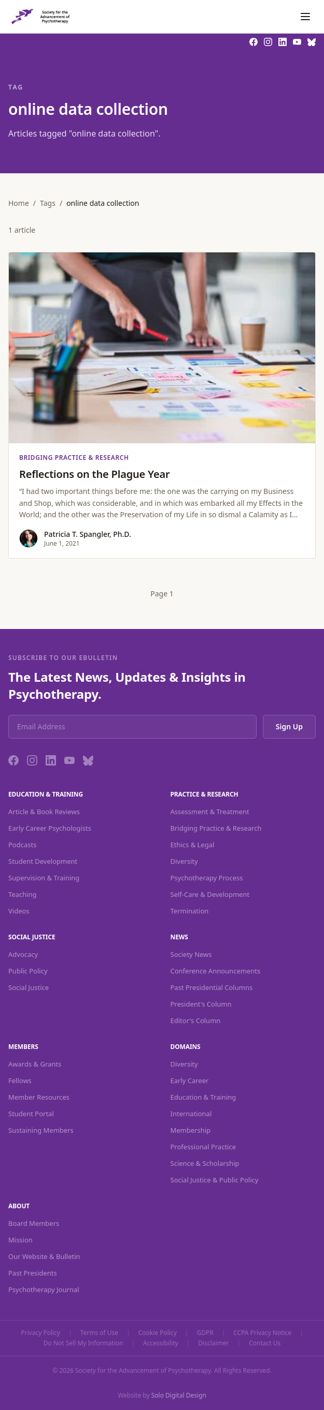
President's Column (201, 1004)
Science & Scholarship (205, 1163)
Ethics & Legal (193, 844)
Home (18, 203)
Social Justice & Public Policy (215, 1179)
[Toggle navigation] (305, 16)
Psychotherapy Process (207, 877)
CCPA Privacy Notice (262, 1333)
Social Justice (28, 987)
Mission (20, 1239)
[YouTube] (69, 760)
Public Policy (28, 971)
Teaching (22, 894)
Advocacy (23, 954)
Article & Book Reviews (44, 811)
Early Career (190, 1080)
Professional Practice (203, 1146)
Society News (191, 954)
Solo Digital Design (178, 1395)
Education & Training (203, 1097)
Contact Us (264, 1343)
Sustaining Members (41, 1130)
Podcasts (22, 844)
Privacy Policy (40, 1333)
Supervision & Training (43, 877)
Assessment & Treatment (210, 811)
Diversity (184, 861)
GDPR (204, 1333)
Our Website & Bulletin (44, 1256)
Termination (190, 911)
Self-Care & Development (210, 894)
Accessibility (160, 1343)
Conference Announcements (216, 971)
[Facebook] (13, 760)
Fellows (20, 1080)
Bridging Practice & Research (216, 828)
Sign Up (289, 726)
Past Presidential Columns (212, 987)
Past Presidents (32, 1273)
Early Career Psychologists (49, 828)
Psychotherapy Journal (43, 1289)
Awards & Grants (34, 1064)
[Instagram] (32, 760)
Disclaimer (213, 1343)
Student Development (42, 861)
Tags (47, 203)
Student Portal (31, 1113)
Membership (191, 1130)
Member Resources (38, 1097)
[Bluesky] (88, 760)
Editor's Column (196, 1020)
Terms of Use (99, 1333)
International (191, 1113)
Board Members (33, 1223)
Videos (19, 911)
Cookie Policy (157, 1333)
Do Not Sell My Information (83, 1343)
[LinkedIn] (51, 760)
